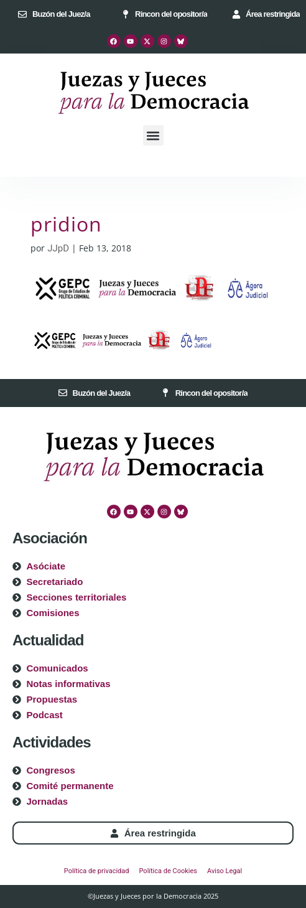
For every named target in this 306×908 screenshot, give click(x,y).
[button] (153, 135)
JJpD (58, 248)
